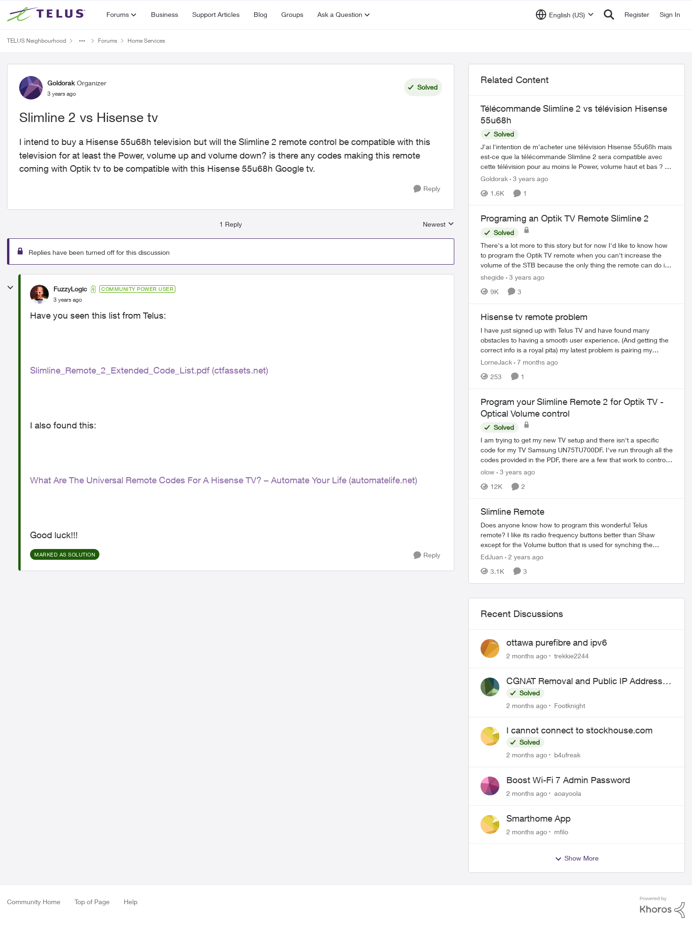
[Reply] (427, 189)
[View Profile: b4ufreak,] (490, 736)
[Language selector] (565, 14)
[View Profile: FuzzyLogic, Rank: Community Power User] (39, 294)
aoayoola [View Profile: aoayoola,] (567, 793)
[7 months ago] (536, 362)
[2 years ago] (524, 557)
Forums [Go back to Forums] (107, 40)
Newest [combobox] (438, 224)
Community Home (33, 902)
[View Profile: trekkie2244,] (490, 648)
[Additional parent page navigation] (82, 40)
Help (130, 902)
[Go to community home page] (47, 14)
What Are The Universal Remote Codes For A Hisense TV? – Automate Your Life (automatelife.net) (223, 480)
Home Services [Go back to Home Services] (146, 40)
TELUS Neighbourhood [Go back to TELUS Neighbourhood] (36, 40)
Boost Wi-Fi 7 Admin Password (568, 780)
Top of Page (92, 902)
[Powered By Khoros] (662, 907)
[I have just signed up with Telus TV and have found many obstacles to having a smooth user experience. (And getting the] (577, 340)
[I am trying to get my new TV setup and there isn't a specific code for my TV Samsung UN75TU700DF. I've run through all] (577, 450)
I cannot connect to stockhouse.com (579, 730)
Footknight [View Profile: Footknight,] (569, 705)
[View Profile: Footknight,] (490, 687)
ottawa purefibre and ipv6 (556, 642)
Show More (577, 858)
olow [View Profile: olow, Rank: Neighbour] (488, 472)
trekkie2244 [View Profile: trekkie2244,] (571, 656)
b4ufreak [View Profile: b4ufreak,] (567, 755)
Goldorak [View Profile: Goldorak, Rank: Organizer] (61, 83)
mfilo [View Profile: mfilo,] (561, 831)
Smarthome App (538, 818)
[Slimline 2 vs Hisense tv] (67, 300)
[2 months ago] (526, 656)
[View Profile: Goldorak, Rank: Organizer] (31, 87)
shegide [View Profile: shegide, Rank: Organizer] (492, 277)
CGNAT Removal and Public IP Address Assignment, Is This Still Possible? (584, 681)
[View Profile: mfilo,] (490, 824)
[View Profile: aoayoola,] (490, 786)
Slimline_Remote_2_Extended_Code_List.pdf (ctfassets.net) (149, 370)
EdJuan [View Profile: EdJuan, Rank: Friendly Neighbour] (492, 557)
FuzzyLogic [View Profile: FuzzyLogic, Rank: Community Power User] (70, 289)
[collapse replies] (10, 287)
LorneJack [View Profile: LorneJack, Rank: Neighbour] (496, 362)
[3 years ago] (529, 178)
